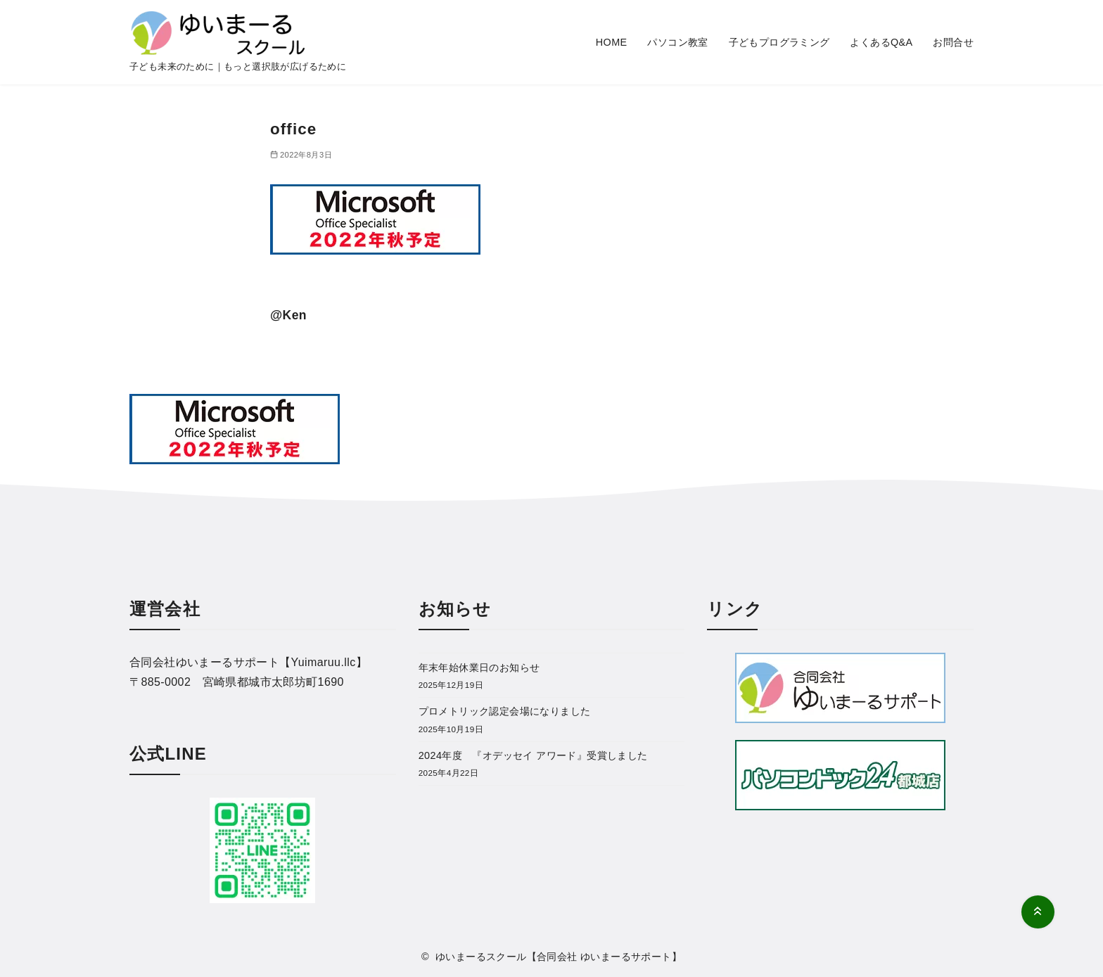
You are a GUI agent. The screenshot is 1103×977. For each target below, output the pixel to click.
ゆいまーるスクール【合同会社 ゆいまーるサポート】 (558, 956)
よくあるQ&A (881, 42)
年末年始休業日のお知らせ (479, 667)
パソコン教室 (677, 42)
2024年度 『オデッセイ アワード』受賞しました (533, 755)
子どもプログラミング (779, 42)
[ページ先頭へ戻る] (1037, 911)
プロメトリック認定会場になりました (505, 711)
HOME (611, 42)
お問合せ (953, 42)
